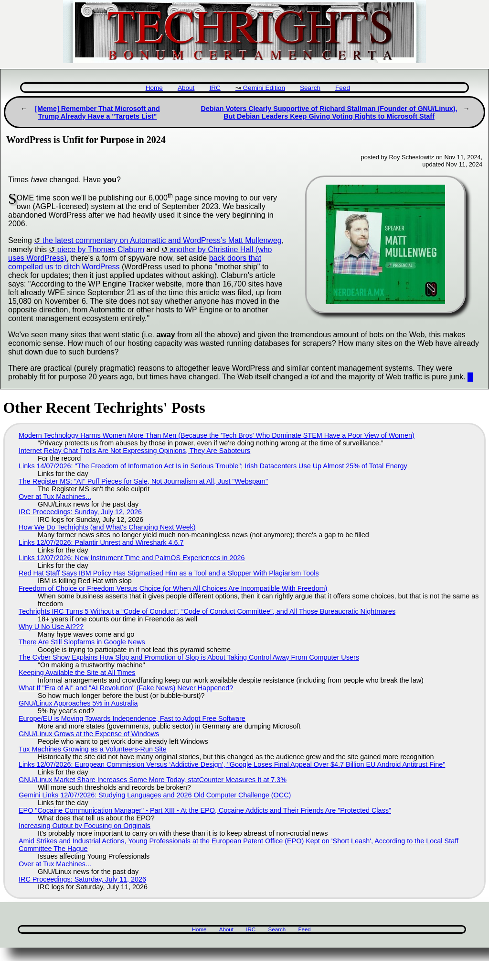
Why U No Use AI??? (51, 626)
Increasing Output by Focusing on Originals (84, 825)
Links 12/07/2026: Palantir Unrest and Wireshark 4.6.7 (101, 542)
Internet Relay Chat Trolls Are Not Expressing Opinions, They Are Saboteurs (134, 450)
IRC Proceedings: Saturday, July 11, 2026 (82, 879)
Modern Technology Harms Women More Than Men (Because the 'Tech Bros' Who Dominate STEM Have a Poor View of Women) (217, 435)
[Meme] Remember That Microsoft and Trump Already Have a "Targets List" (97, 112)
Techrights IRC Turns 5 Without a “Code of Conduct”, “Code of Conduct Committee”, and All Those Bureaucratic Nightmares (207, 611)
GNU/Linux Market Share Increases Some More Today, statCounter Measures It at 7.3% (153, 780)
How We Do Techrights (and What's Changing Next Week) (107, 527)
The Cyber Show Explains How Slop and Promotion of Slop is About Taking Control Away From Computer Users (189, 657)
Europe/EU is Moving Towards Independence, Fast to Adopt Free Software (132, 718)
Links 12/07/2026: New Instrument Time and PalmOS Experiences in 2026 (132, 558)
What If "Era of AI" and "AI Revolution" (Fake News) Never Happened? (126, 688)
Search (310, 87)
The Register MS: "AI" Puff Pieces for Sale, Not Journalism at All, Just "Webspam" (143, 481)
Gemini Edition (264, 87)
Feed (342, 87)
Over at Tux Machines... (55, 496)
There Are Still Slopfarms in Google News (82, 642)
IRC (214, 87)
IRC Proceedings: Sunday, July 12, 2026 (80, 512)
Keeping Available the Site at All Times (77, 672)
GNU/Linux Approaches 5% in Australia (78, 703)
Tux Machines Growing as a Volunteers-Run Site (93, 749)
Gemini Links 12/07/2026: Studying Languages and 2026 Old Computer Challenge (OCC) (155, 795)
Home (154, 87)
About (186, 87)
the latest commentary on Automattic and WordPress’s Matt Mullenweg (162, 240)
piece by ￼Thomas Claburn (100, 249)
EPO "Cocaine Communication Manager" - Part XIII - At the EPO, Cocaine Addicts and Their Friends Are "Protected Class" (205, 810)
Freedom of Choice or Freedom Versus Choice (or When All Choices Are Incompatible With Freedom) (173, 588)
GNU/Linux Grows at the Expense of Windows (89, 734)
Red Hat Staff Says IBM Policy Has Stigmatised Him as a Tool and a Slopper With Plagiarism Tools (169, 573)
